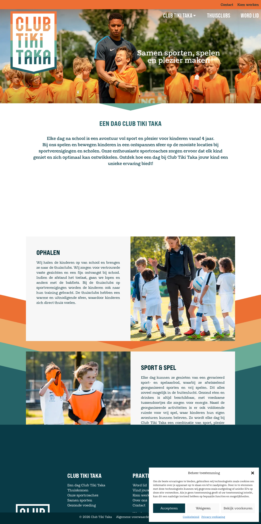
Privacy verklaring (213, 517)
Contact (227, 4)
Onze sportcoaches (82, 507)
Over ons (140, 512)
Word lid (250, 15)
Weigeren (203, 508)
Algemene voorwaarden (133, 517)
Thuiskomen (77, 502)
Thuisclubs (218, 15)
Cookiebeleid (191, 517)
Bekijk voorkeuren (238, 508)
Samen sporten (79, 512)
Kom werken (248, 4)
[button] (253, 473)
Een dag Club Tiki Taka (86, 497)
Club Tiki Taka (180, 15)
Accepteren (169, 508)
